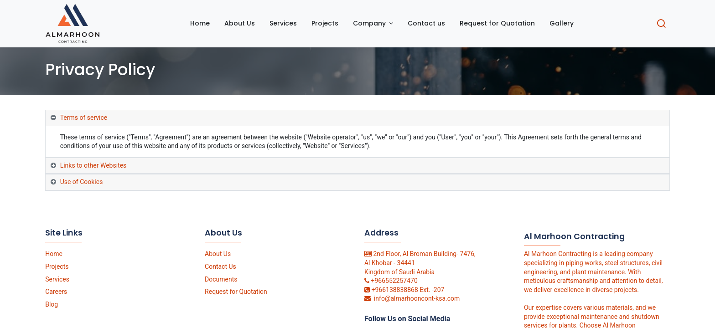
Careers (56, 291)
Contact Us (220, 266)
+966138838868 (394, 289)
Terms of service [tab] (84, 117)
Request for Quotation (236, 291)
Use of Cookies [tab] (81, 181)
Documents (221, 279)
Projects (56, 266)
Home (53, 253)
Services (57, 279)
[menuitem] (200, 23)
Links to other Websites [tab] (93, 165)
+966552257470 (394, 280)
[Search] (661, 24)
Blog (51, 304)
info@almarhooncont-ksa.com (417, 298)
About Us (218, 253)
